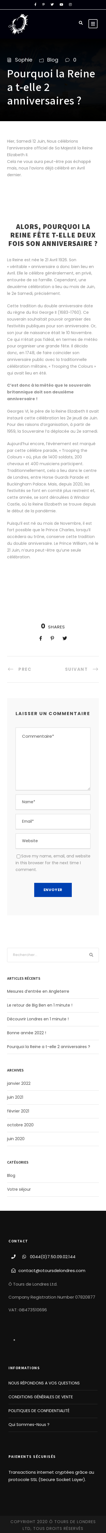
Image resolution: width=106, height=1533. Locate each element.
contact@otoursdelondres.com (51, 1270)
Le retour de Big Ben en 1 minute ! (39, 1005)
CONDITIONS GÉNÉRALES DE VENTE (40, 1397)
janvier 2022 (19, 1083)
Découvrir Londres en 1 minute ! (38, 1019)
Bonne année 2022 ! (26, 1033)
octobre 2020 (20, 1125)
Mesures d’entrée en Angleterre (38, 991)
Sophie (23, 59)
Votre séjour (19, 1189)
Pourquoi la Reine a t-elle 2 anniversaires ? (48, 1046)
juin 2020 (16, 1139)
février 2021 (18, 1111)
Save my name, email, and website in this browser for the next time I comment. (53, 862)
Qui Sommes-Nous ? (28, 1424)
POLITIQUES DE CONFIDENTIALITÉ (39, 1411)
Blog (52, 59)
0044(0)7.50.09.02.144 (52, 1257)
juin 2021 (15, 1097)
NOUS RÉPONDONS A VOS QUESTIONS (44, 1383)
